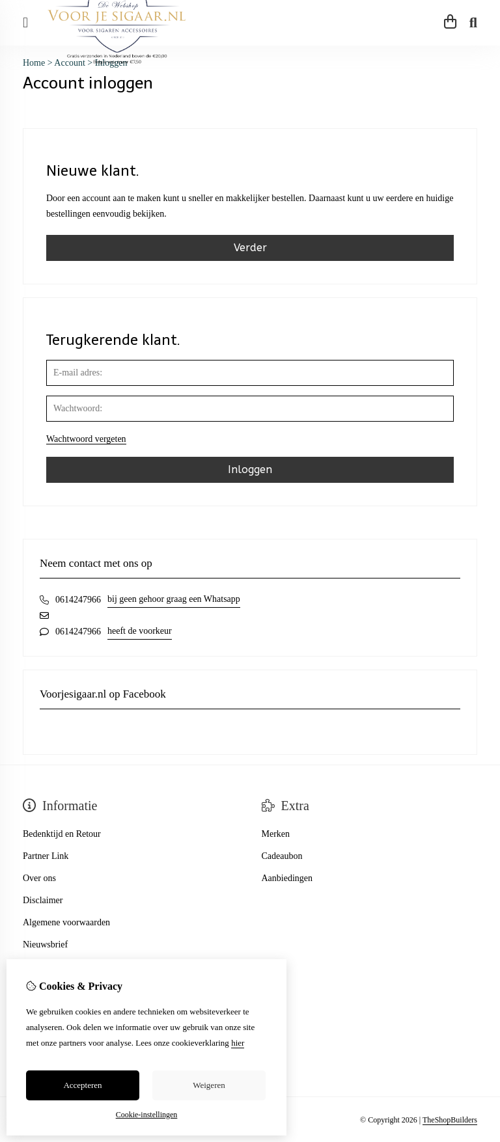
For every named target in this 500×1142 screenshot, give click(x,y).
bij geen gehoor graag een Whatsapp (173, 599)
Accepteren (82, 1085)
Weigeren (209, 1085)
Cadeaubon (282, 856)
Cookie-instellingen (147, 1114)
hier (237, 1043)
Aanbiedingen (287, 878)
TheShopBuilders (450, 1119)
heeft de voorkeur (139, 631)
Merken (276, 834)
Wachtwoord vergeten (86, 439)
